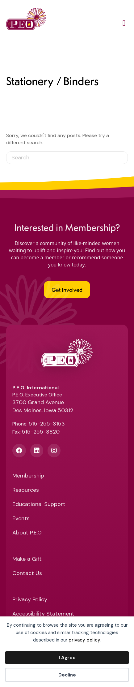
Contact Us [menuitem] (27, 573)
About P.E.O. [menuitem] (27, 533)
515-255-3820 (41, 431)
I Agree (67, 658)
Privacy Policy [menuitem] (29, 600)
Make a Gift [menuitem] (27, 559)
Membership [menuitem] (28, 476)
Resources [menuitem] (25, 490)
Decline (67, 675)
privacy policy (84, 640)
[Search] (67, 157)
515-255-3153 (47, 423)
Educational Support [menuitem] (38, 504)
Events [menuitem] (21, 519)
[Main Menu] (124, 24)
